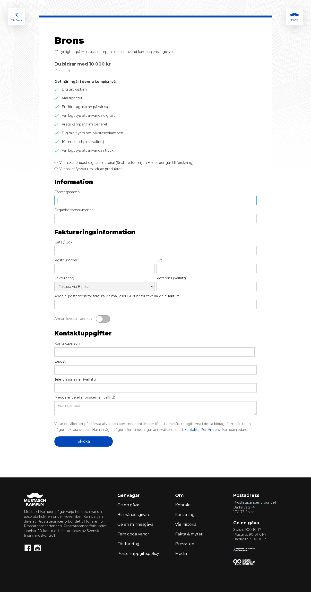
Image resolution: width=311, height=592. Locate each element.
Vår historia (185, 524)
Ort (159, 260)
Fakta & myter (189, 534)
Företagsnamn (67, 192)
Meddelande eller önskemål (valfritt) (84, 397)
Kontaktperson (67, 343)
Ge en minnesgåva (135, 524)
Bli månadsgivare (133, 514)
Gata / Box (63, 242)
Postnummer (66, 260)
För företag (128, 544)
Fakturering (64, 278)
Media (181, 553)
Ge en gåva (128, 505)
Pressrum (184, 544)
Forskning (185, 514)
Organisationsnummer (73, 210)
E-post (60, 361)
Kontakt (183, 505)
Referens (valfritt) (171, 278)
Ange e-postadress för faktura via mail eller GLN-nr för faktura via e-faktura (117, 296)
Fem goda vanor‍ (133, 534)
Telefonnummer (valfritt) (75, 379)
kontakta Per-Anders (202, 429)
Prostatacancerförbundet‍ (254, 502)
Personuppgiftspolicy (138, 553)
